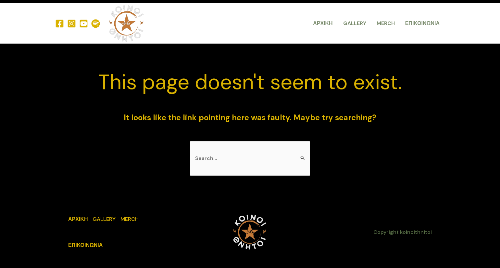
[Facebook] (59, 23)
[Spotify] (95, 23)
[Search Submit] (302, 158)
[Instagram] (71, 23)
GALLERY (354, 23)
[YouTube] (83, 23)
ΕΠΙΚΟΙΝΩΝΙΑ (422, 23)
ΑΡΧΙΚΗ (322, 23)
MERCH (386, 23)
